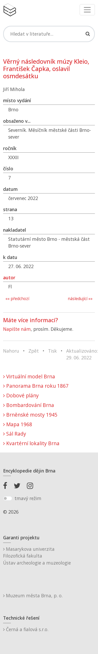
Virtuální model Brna (29, 376)
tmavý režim (27, 498)
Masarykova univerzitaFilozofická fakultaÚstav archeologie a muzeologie (37, 556)
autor (9, 277)
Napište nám (17, 329)
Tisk (52, 351)
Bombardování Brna (28, 405)
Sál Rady (14, 433)
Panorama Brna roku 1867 (36, 385)
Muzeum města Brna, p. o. (33, 595)
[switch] (7, 498)
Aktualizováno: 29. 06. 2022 (82, 354)
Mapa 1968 (17, 424)
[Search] (49, 34)
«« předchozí (17, 298)
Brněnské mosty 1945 (30, 414)
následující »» (80, 298)
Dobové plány (21, 395)
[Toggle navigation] (87, 9)
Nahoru (11, 351)
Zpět (33, 351)
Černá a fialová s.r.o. (25, 629)
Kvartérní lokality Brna (31, 443)
